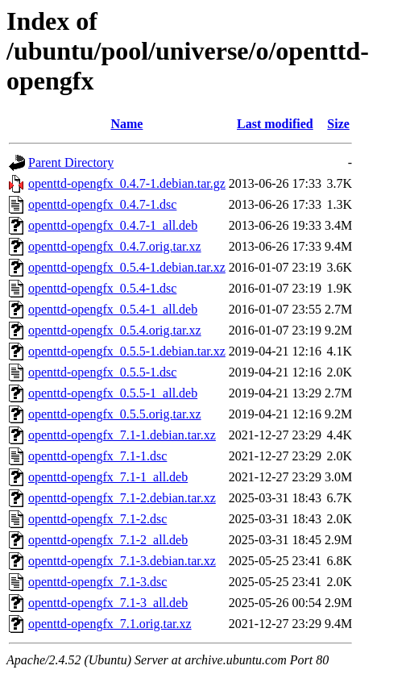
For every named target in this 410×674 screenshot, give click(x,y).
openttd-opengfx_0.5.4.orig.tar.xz (114, 330)
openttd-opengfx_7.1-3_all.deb (108, 603)
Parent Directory (71, 162)
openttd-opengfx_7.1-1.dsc (97, 456)
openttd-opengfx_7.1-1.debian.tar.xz (122, 435)
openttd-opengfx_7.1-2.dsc (97, 519)
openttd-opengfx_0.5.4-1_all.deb (112, 309)
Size (338, 124)
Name (126, 124)
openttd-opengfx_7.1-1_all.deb (108, 477)
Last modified (275, 124)
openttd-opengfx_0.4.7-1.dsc (102, 204)
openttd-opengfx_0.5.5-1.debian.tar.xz (127, 351)
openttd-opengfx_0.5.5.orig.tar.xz (114, 414)
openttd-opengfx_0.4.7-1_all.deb (112, 225)
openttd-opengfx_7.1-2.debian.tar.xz (122, 498)
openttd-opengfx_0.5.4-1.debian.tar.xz (127, 267)
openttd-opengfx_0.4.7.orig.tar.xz (114, 246)
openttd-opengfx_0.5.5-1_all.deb (112, 393)
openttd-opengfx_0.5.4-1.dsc (102, 288)
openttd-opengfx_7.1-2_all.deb (108, 540)
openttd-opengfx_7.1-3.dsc (97, 582)
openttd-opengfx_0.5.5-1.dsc (102, 372)
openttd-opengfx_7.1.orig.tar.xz (110, 623)
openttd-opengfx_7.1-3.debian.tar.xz (122, 561)
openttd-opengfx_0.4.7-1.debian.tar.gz (127, 183)
